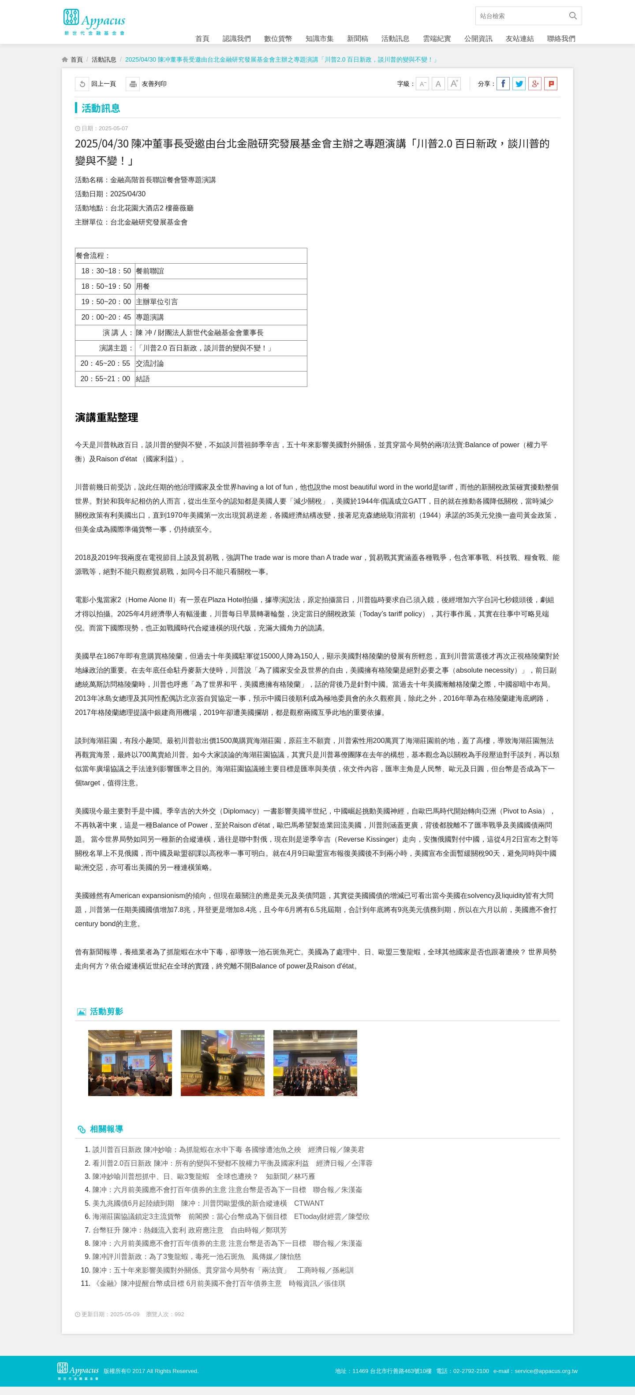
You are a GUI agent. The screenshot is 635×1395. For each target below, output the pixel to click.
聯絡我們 (561, 38)
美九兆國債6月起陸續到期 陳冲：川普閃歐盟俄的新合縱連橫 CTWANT (208, 1211)
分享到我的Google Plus (535, 92)
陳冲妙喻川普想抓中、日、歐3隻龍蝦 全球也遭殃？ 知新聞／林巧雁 (204, 1185)
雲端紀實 (437, 38)
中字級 (438, 92)
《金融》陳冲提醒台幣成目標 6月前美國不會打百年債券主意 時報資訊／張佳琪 (219, 1292)
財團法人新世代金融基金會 (94, 26)
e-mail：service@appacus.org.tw (535, 1379)
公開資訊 (478, 38)
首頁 (202, 38)
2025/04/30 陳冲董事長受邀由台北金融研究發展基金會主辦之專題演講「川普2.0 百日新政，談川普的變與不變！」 (282, 68)
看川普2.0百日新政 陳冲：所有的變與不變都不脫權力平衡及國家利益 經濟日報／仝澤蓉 (233, 1171)
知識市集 (320, 38)
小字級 (422, 92)
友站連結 (520, 38)
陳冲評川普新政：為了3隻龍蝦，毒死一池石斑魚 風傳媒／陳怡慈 (197, 1265)
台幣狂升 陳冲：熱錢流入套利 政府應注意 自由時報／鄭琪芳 (190, 1238)
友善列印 (154, 92)
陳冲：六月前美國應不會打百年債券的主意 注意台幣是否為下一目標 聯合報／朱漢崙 (227, 1198)
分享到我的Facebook (503, 92)
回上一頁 (103, 92)
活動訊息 (395, 38)
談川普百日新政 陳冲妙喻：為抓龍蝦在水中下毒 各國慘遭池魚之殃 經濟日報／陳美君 (229, 1158)
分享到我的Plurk (550, 92)
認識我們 (237, 38)
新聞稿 (357, 38)
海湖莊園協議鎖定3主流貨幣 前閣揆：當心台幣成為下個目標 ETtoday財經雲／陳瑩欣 (231, 1225)
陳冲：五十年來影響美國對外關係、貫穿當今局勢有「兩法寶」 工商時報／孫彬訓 (223, 1278)
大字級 (454, 92)
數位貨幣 (278, 38)
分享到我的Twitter (519, 92)
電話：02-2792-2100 (462, 1379)
